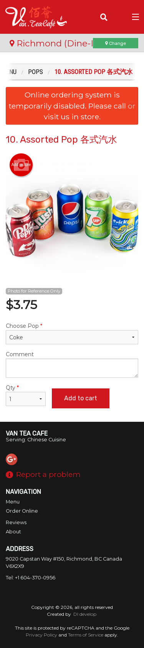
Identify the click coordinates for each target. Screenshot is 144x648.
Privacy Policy (41, 635)
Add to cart (80, 398)
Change (115, 43)
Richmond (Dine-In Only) (67, 43)
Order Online (22, 511)
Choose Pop (72, 333)
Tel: (30, 578)
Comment (72, 364)
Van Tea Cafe (27, 433)
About (13, 532)
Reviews (16, 522)
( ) (119, 17)
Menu (13, 502)
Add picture (21, 164)
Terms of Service (85, 635)
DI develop (84, 614)
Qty (26, 395)
